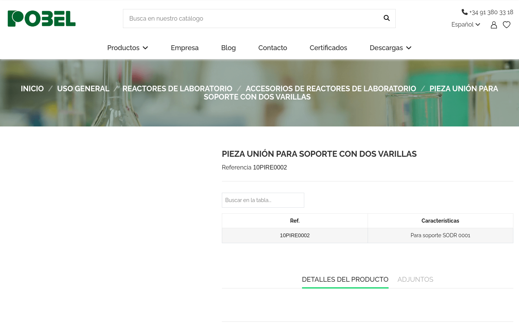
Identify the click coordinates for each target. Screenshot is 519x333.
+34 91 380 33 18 (487, 12)
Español (466, 24)
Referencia (236, 167)
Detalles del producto (345, 279)
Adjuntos (416, 279)
